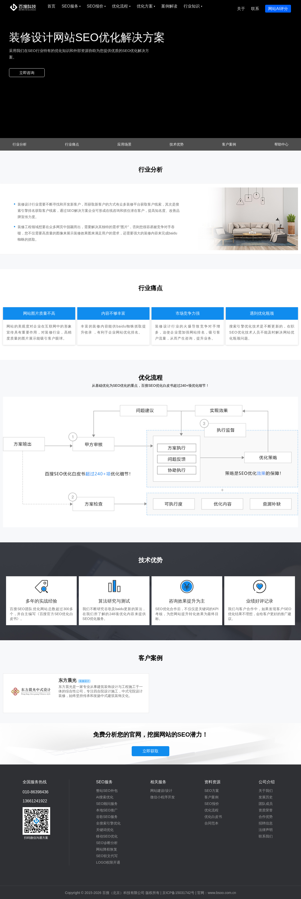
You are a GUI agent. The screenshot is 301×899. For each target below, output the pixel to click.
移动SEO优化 (107, 836)
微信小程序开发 (162, 797)
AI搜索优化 (104, 797)
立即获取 (150, 751)
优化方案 (146, 6)
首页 (51, 6)
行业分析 (20, 144)
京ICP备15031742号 (178, 893)
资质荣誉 (266, 810)
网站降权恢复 (106, 849)
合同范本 (211, 823)
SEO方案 (211, 791)
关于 (241, 9)
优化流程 (121, 6)
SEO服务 (71, 6)
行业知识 (193, 6)
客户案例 (229, 144)
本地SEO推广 (107, 810)
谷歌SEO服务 (107, 817)
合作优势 (266, 817)
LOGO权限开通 (108, 862)
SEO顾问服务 (107, 804)
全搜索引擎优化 (108, 823)
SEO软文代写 (107, 856)
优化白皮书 (213, 817)
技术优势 (177, 144)
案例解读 (169, 6)
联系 (255, 9)
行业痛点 (72, 144)
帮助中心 (281, 144)
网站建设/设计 (161, 791)
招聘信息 (266, 823)
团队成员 (266, 804)
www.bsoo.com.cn (222, 893)
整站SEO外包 (107, 791)
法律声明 (266, 830)
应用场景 (124, 144)
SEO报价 (96, 6)
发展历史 (266, 797)
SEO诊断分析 (107, 843)
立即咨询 (26, 73)
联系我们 (266, 836)
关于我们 (266, 791)
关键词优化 (105, 830)
